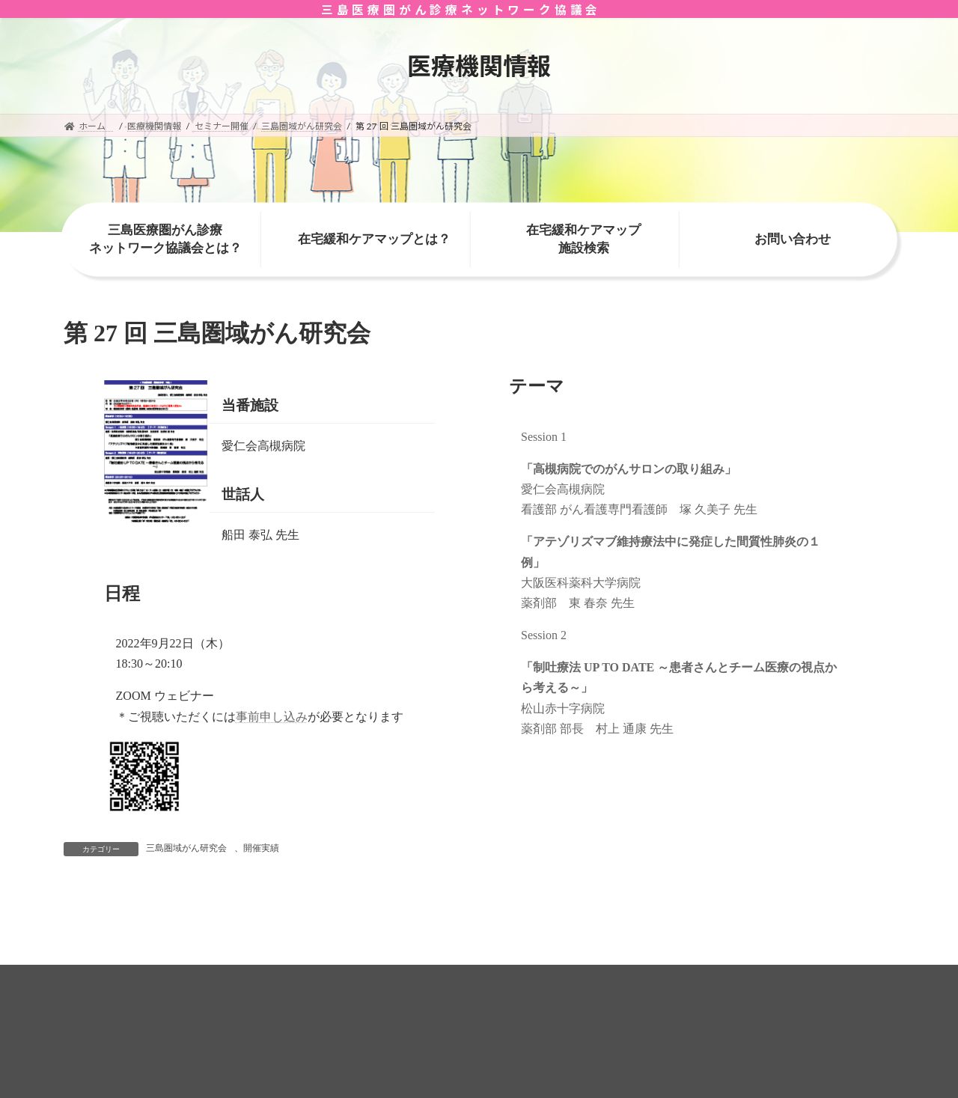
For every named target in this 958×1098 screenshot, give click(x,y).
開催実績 (261, 848)
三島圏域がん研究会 (186, 848)
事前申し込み (272, 716)
